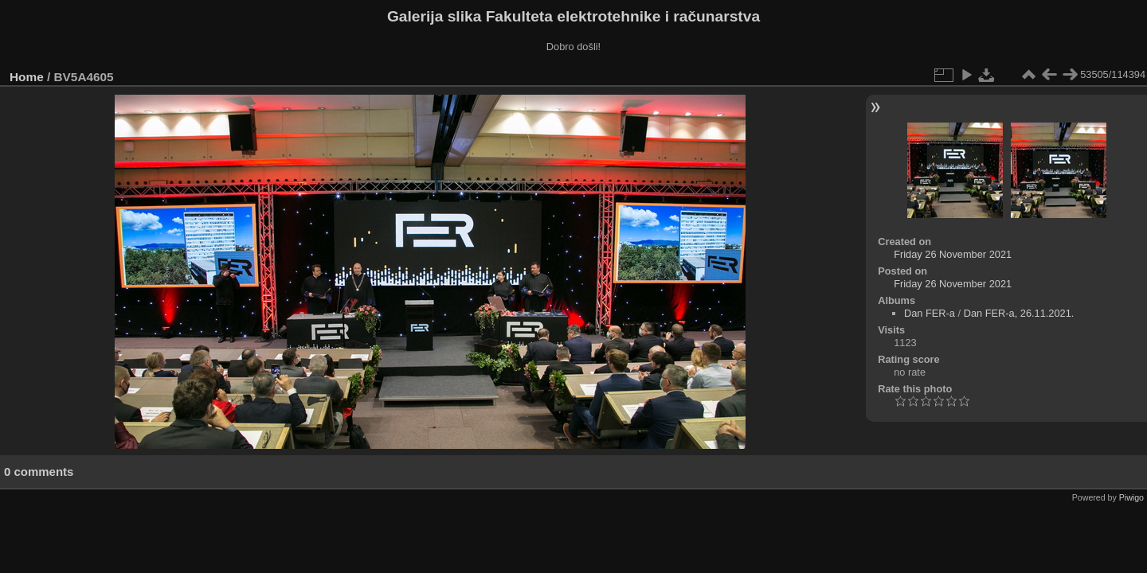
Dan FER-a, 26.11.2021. (1019, 313)
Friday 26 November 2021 (953, 254)
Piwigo (1131, 497)
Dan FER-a (929, 313)
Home (27, 77)
